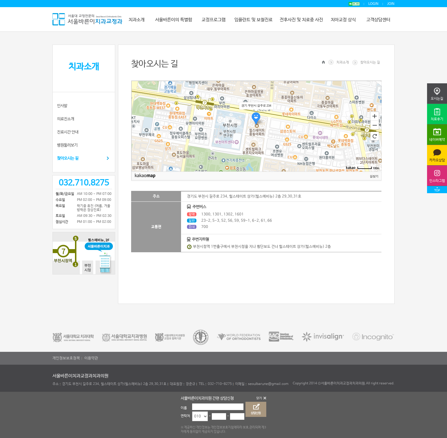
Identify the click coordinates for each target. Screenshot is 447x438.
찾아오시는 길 (67, 158)
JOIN (391, 4)
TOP (437, 190)
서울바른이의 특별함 (173, 20)
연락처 (185, 416)
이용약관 (91, 358)
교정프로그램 (213, 20)
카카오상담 (437, 160)
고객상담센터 (378, 20)
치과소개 (137, 20)
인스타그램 (437, 181)
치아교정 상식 (343, 20)
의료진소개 (65, 119)
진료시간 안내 (67, 132)
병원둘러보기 (67, 145)
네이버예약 (437, 140)
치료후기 (437, 119)
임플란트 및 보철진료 (253, 20)
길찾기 (374, 176)
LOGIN (373, 4)
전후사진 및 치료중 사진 (301, 20)
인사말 (62, 106)
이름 (184, 408)
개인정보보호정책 (66, 358)
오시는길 (437, 99)
